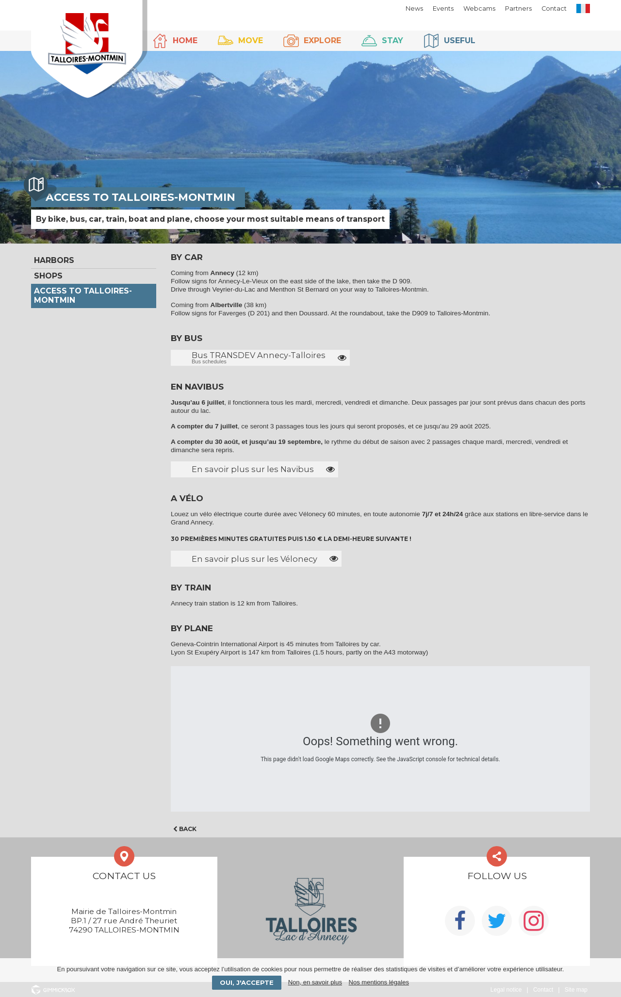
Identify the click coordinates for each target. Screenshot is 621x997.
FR (583, 8)
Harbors (54, 260)
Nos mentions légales (379, 982)
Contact (554, 8)
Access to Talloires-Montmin (83, 295)
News (414, 8)
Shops (48, 275)
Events (443, 8)
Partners (518, 8)
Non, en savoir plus (315, 982)
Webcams (479, 8)
